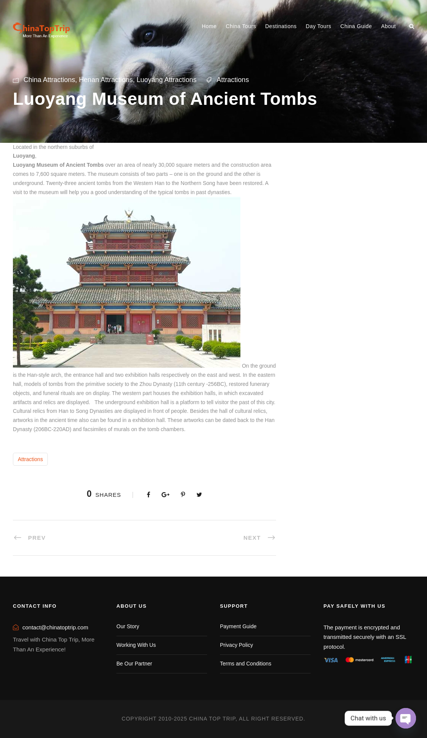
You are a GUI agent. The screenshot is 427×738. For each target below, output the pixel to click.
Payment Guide (238, 626)
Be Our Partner (134, 664)
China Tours (241, 26)
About (388, 26)
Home (209, 26)
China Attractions (49, 80)
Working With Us (136, 645)
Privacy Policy (236, 645)
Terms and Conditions (245, 664)
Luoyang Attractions (166, 80)
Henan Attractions (106, 80)
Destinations (281, 26)
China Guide (356, 26)
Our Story (127, 626)
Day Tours (318, 26)
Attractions (233, 80)
